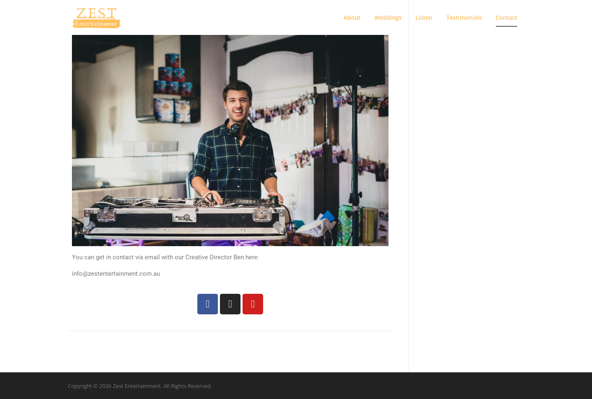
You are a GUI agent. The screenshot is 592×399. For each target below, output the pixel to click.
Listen (424, 17)
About (352, 17)
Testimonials (464, 17)
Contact (506, 17)
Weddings (388, 17)
